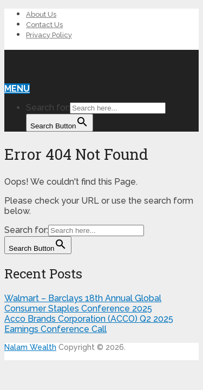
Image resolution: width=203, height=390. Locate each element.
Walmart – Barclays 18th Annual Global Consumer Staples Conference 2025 (82, 303)
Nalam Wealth (76, 61)
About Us (41, 14)
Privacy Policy (49, 35)
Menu (17, 88)
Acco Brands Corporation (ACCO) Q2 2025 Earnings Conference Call (88, 324)
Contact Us (44, 25)
